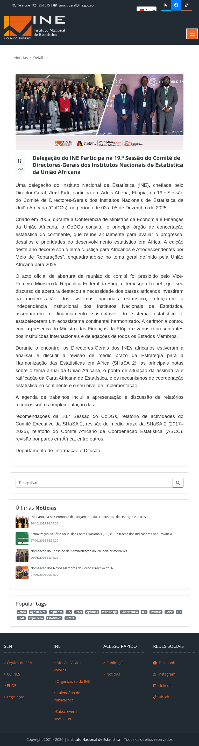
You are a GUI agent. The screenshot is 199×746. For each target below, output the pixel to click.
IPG (69, 612)
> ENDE (10, 685)
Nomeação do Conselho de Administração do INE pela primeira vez (79, 551)
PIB (179, 612)
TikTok (161, 696)
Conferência (130, 612)
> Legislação (14, 696)
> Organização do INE (72, 681)
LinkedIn (163, 685)
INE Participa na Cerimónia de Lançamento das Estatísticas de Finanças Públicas (88, 517)
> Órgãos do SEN (18, 662)
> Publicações (114, 662)
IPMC (21, 618)
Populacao (36, 618)
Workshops (109, 612)
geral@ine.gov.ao (81, 5)
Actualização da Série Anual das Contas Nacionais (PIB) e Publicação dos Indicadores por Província (101, 534)
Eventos (156, 612)
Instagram (164, 674)
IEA (144, 612)
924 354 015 (41, 5)
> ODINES (12, 674)
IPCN (78, 612)
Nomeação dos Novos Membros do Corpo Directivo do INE (73, 568)
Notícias (21, 57)
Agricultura (37, 612)
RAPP (169, 612)
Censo (22, 612)
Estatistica (54, 618)
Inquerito (56, 612)
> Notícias (111, 674)
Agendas (92, 612)
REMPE (70, 618)
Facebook (164, 662)
